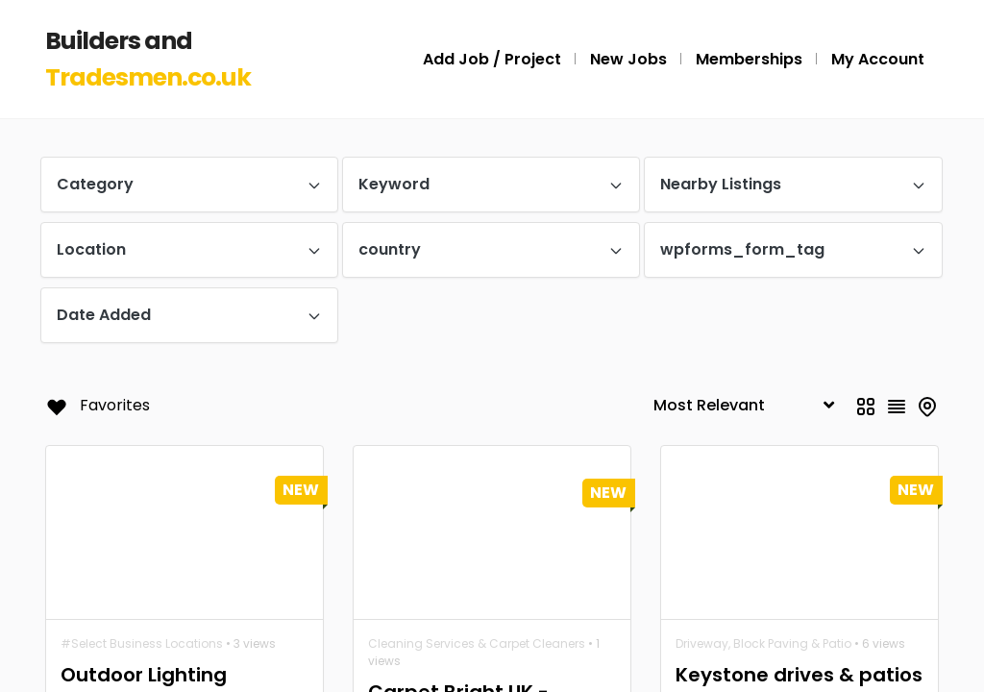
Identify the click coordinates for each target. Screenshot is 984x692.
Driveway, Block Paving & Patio (763, 643)
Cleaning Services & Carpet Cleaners (476, 643)
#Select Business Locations (142, 643)
